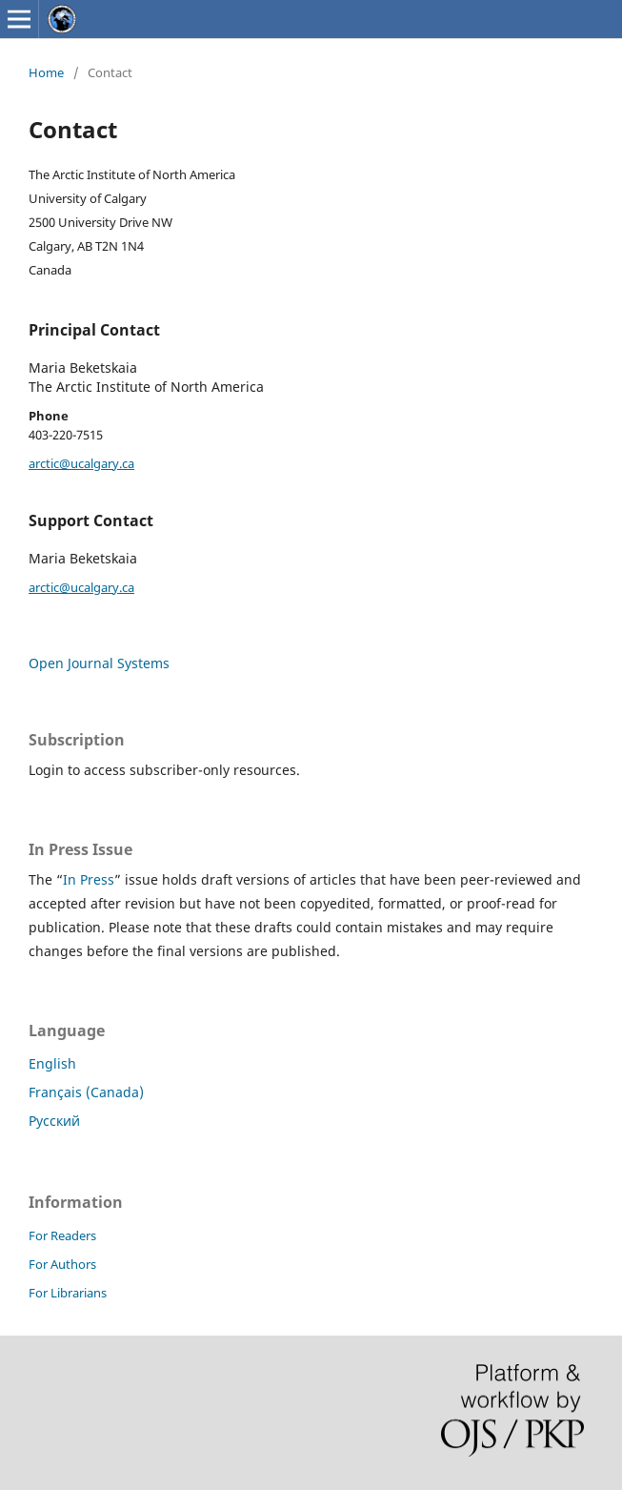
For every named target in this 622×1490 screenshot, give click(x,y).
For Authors (62, 1264)
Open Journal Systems (99, 663)
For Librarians (68, 1292)
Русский (54, 1121)
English (52, 1063)
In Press (88, 879)
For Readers (62, 1235)
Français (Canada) (86, 1092)
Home (46, 72)
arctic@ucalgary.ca (81, 463)
